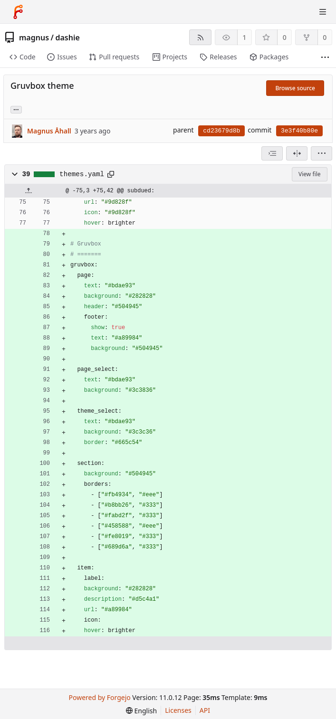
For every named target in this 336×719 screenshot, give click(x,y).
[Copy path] (110, 174)
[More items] (325, 57)
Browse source (295, 88)
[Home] (18, 11)
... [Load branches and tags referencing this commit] (16, 109)
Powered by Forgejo (100, 697)
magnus (34, 37)
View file (309, 174)
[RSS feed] (200, 37)
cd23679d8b (221, 130)
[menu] (321, 153)
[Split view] (296, 153)
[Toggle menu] (322, 11)
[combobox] (272, 153)
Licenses (178, 710)
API (205, 710)
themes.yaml (81, 174)
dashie (67, 37)
